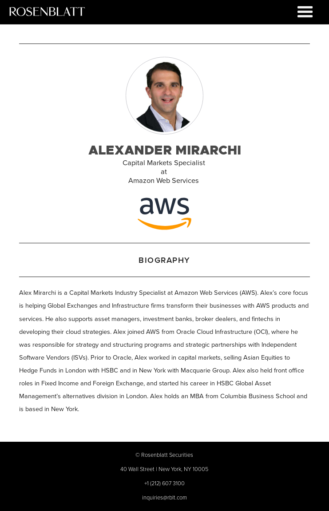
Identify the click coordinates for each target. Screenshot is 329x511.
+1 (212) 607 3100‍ (164, 483)
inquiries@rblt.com (164, 497)
